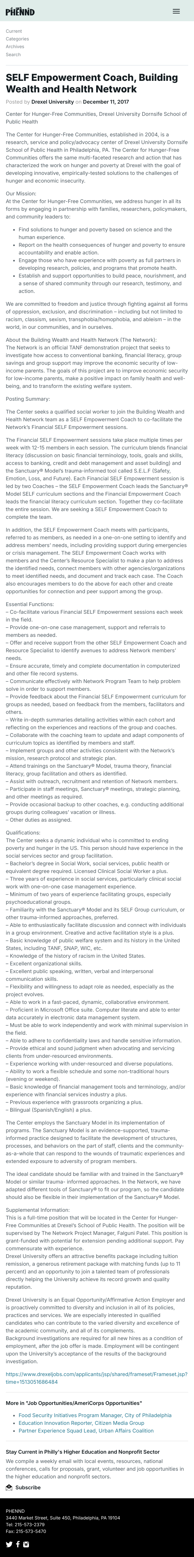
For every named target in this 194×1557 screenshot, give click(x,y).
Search (13, 54)
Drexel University (53, 101)
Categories (17, 39)
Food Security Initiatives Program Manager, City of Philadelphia (95, 1415)
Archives (15, 46)
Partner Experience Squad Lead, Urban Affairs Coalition (86, 1430)
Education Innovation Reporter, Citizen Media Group (81, 1423)
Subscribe (23, 1487)
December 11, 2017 (106, 101)
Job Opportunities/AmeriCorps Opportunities (84, 1403)
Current (14, 31)
